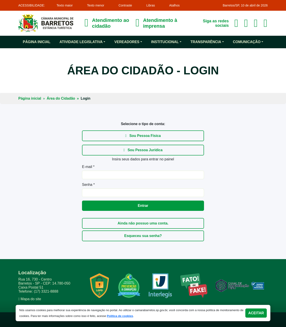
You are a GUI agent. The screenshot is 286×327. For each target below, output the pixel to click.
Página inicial (36, 42)
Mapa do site (31, 299)
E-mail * (88, 167)
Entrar (143, 206)
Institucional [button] (165, 42)
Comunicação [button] (247, 42)
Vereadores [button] (126, 42)
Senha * (88, 185)
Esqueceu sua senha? (143, 236)
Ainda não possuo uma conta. (143, 223)
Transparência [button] (205, 42)
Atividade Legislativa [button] (81, 42)
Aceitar (256, 313)
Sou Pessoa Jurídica (143, 150)
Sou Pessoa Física (143, 136)
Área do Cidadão (61, 98)
